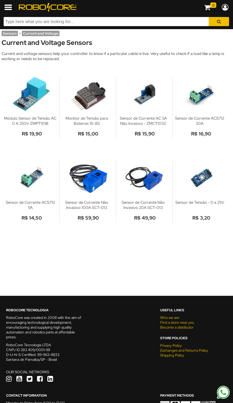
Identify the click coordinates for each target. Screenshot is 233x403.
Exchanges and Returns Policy (184, 350)
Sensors (10, 33)
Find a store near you (177, 322)
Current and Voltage (40, 33)
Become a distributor (177, 327)
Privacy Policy (171, 345)
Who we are (169, 317)
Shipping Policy (172, 355)
